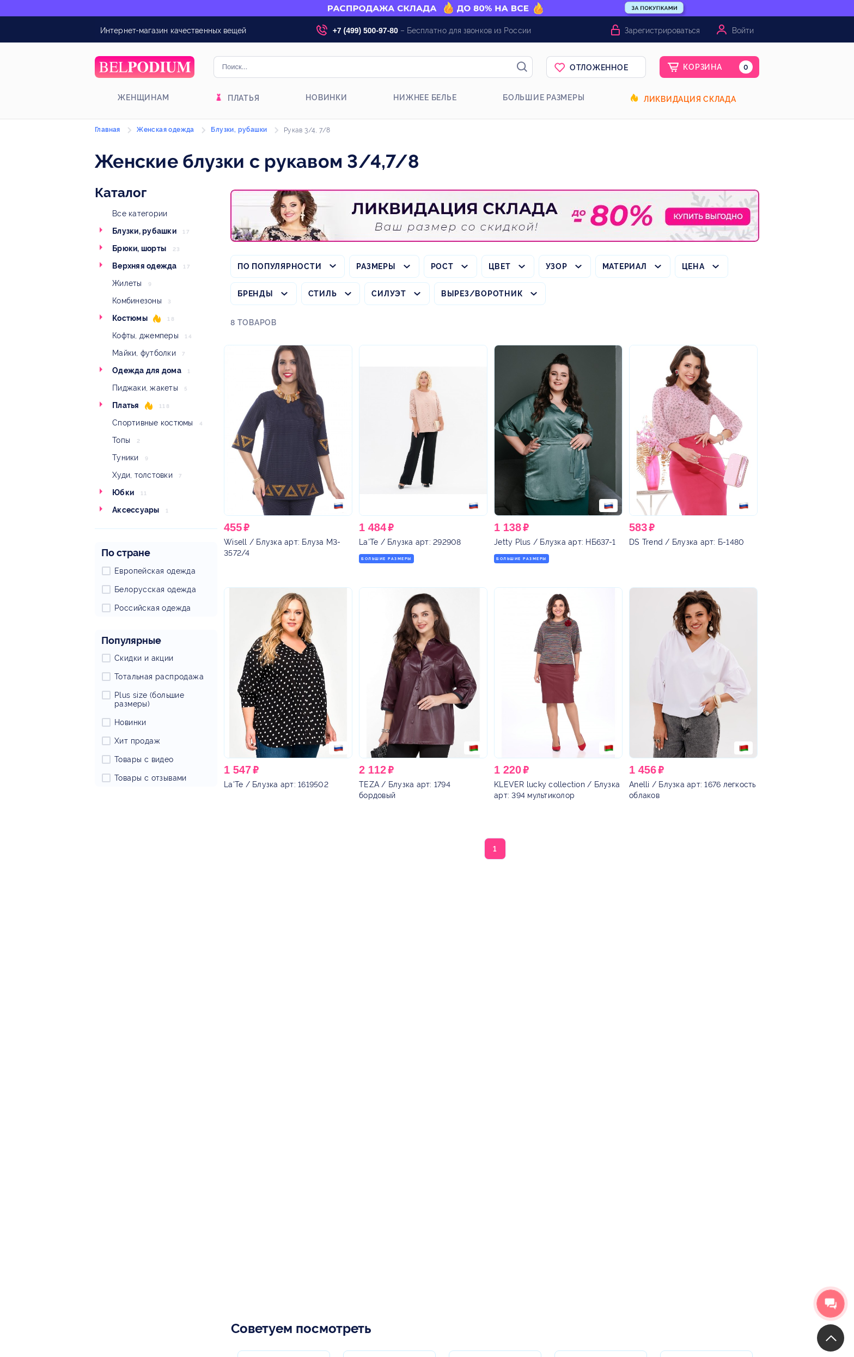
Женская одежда (165, 129)
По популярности (279, 266)
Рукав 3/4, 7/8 (307, 130)
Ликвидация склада (690, 99)
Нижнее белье (424, 97)
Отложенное (599, 67)
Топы (121, 440)
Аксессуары (136, 510)
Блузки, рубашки (144, 231)
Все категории (139, 213)
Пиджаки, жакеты (145, 388)
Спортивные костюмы (152, 422)
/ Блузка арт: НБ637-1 (554, 542)
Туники (125, 457)
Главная (107, 129)
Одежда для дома (146, 370)
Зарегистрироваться (662, 30)
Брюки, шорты (139, 248)
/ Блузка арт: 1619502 (276, 784)
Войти (743, 30)
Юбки (123, 492)
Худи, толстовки (142, 475)
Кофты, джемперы (145, 335)
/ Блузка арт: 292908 (410, 542)
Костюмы (130, 318)
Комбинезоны (137, 300)
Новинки (326, 97)
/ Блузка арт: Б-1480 (686, 542)
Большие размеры (543, 97)
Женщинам (143, 97)
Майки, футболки (144, 353)
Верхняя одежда (144, 265)
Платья (244, 98)
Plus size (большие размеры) (149, 699)
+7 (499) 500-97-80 (365, 30)
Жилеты (127, 283)
